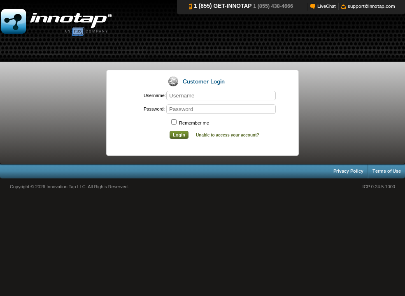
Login (179, 134)
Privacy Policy (348, 171)
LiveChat (326, 6)
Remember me (190, 122)
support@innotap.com (371, 6)
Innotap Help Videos (56, 22)
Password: (153, 108)
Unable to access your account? (227, 135)
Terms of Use (386, 171)
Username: (153, 95)
